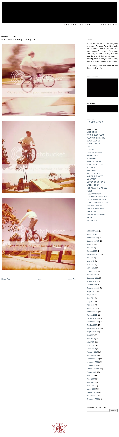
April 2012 (90, 265)
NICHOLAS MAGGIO (95, 122)
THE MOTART (92, 212)
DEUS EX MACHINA (94, 153)
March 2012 (91, 268)
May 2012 (90, 261)
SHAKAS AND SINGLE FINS (98, 203)
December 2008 (93, 399)
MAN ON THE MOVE (95, 176)
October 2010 (92, 325)
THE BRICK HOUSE (94, 206)
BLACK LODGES (93, 141)
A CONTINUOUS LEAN (95, 135)
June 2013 (91, 248)
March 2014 (91, 234)
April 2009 (90, 386)
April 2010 (90, 345)
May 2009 (90, 382)
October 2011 (92, 285)
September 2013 (93, 241)
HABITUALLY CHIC (94, 161)
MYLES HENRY (93, 185)
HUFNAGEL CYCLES (95, 164)
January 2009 (92, 396)
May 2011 (90, 302)
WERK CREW (92, 220)
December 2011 (93, 278)
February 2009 (92, 392)
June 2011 (91, 298)
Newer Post (5, 279)
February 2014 (92, 238)
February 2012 (92, 271)
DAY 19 (89, 147)
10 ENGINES (92, 132)
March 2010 (91, 349)
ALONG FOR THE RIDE (96, 138)
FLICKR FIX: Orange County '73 (18, 39)
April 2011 (90, 305)
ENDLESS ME (92, 156)
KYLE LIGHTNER (93, 173)
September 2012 (93, 254)
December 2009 (93, 359)
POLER (90, 191)
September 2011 (93, 288)
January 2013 (92, 251)
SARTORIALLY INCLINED (97, 200)
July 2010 (90, 335)
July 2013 (90, 244)
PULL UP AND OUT (94, 194)
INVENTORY (92, 167)
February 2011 (92, 312)
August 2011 (91, 291)
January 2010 (92, 355)
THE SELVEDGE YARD (96, 214)
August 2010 (91, 332)
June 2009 (91, 379)
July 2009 (90, 376)
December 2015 (93, 231)
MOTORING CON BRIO (96, 182)
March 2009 (91, 389)
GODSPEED (91, 159)
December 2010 (93, 318)
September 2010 (93, 328)
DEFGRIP (90, 150)
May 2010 (90, 342)
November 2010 (93, 322)
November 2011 (93, 281)
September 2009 (93, 369)
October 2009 (92, 365)
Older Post (72, 279)
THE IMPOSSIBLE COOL (96, 209)
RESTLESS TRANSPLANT (97, 197)
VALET (89, 217)
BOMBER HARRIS (94, 144)
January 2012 (92, 275)
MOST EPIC (91, 179)
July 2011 (90, 295)
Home (39, 279)
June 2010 (91, 339)
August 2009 (91, 372)
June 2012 (91, 258)
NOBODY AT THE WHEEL (97, 188)
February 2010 (92, 352)
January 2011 (92, 315)
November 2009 (93, 362)
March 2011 (91, 308)
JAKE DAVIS (91, 170)
